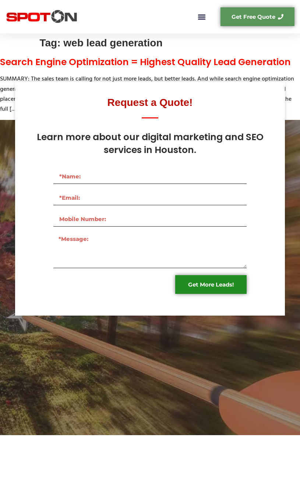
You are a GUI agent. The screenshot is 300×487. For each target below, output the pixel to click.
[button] (202, 17)
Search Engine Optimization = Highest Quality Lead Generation (145, 62)
